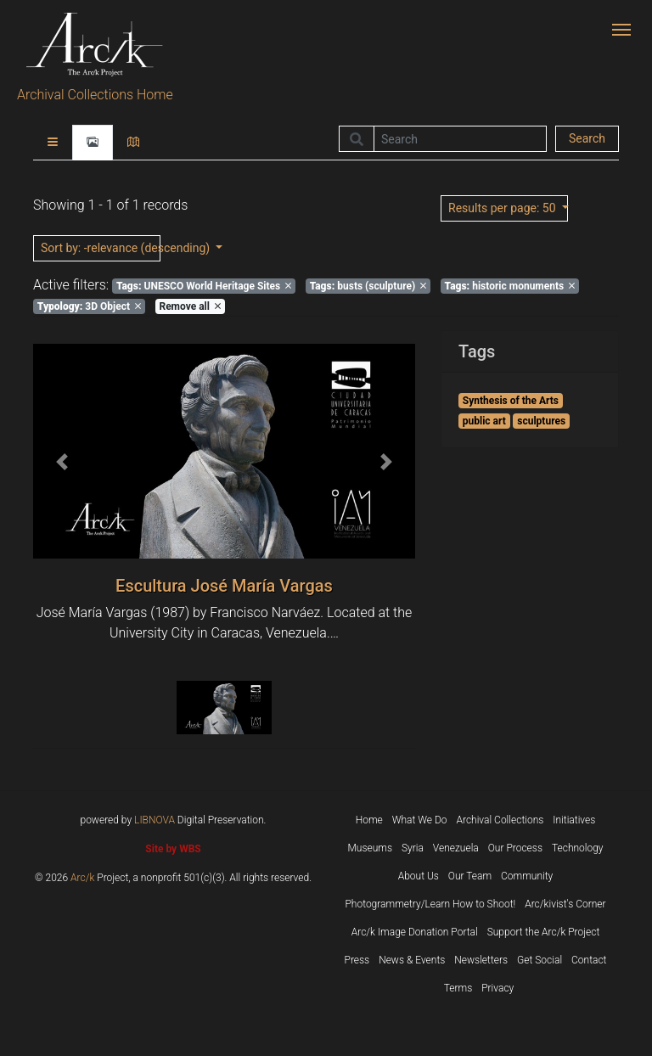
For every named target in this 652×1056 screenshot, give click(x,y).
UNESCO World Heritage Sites (203, 286)
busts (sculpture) (368, 286)
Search (587, 138)
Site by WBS (172, 849)
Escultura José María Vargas (224, 586)
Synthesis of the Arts (511, 401)
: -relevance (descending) (100, 248)
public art (484, 421)
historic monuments (510, 286)
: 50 (503, 208)
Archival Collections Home (95, 95)
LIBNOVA (154, 820)
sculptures (541, 421)
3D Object (89, 306)
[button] (62, 461)
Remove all (189, 306)
